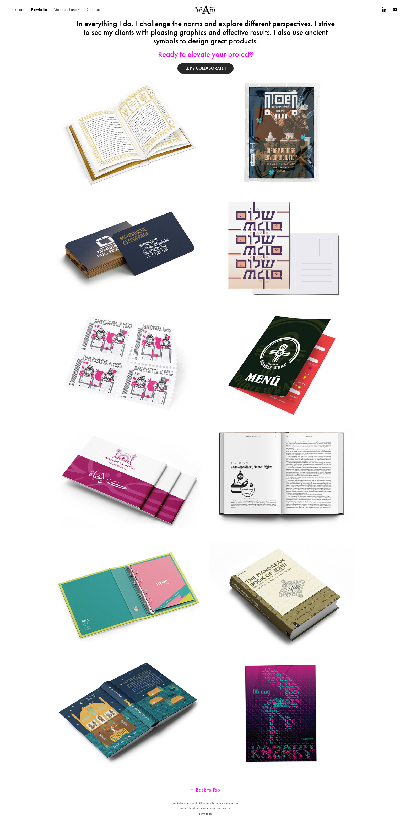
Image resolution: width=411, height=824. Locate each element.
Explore (18, 9)
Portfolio (39, 9)
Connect (93, 9)
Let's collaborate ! (205, 68)
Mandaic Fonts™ (66, 9)
